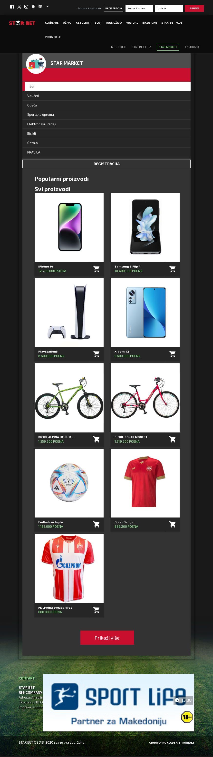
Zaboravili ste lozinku (90, 8)
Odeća (32, 105)
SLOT (98, 22)
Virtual (132, 22)
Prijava (194, 8)
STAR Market (168, 46)
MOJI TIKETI (118, 46)
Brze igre (149, 22)
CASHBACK (192, 46)
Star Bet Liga (141, 46)
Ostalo (32, 144)
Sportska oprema (40, 115)
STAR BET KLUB (172, 22)
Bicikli (31, 134)
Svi (32, 86)
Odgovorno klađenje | (165, 743)
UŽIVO (67, 22)
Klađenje (51, 22)
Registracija (113, 8)
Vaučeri (33, 96)
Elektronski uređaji (41, 125)
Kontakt (188, 743)
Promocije (53, 36)
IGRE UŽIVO (114, 22)
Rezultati (83, 22)
